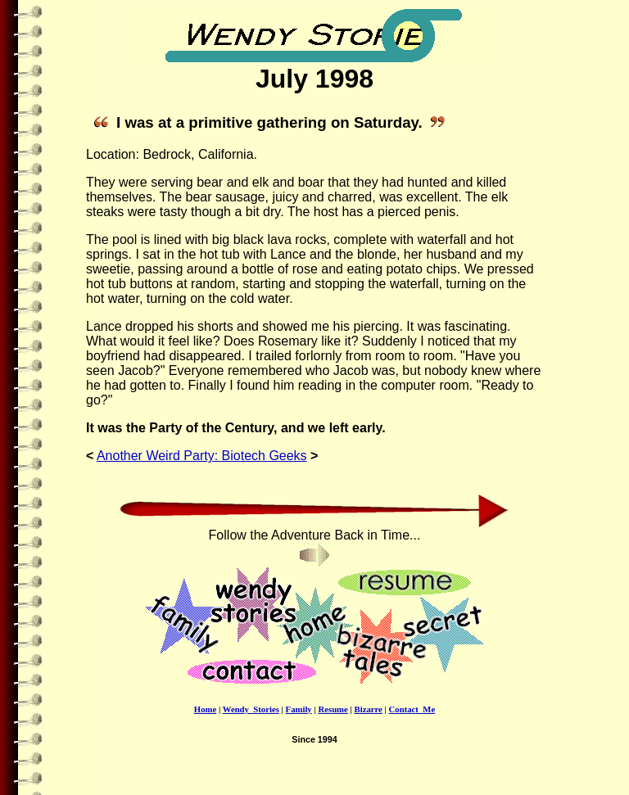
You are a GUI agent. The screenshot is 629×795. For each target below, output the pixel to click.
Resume (332, 709)
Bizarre (368, 709)
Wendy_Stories (251, 709)
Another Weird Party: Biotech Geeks (202, 456)
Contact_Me (412, 709)
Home (205, 709)
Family (299, 709)
